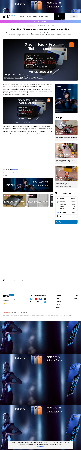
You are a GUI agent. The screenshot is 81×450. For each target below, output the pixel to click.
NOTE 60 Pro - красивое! (40, 21)
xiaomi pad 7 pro (23, 279)
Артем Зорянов (11, 175)
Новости (31, 25)
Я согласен (40, 446)
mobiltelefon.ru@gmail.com (18, 311)
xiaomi (7, 279)
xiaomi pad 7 (14, 279)
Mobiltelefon (15, 169)
